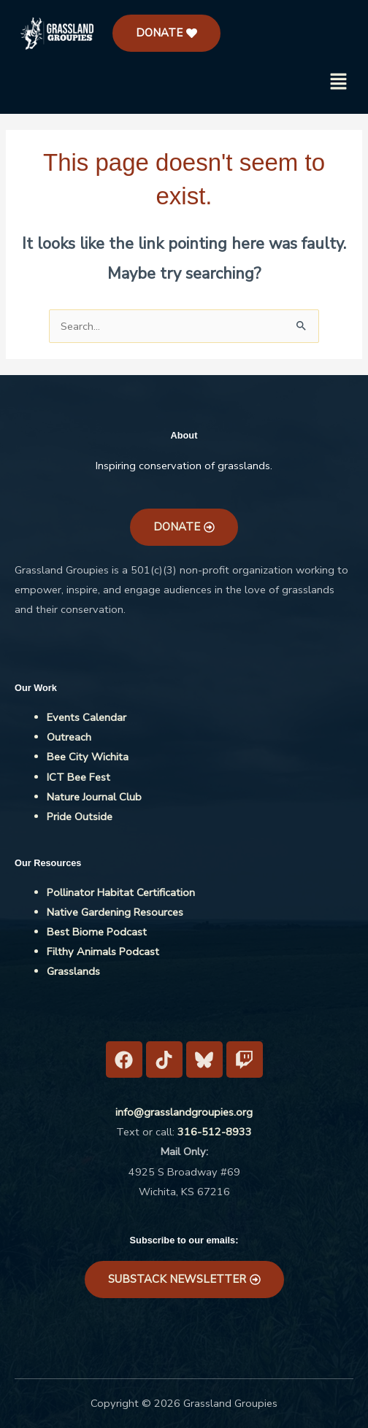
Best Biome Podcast (97, 932)
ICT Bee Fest (78, 777)
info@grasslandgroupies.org (184, 1112)
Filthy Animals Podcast (103, 951)
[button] (338, 83)
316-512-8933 (214, 1131)
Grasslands (73, 971)
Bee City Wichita (88, 756)
